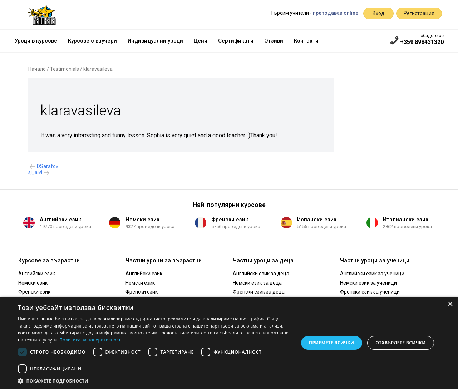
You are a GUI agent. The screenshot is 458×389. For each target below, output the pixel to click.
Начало (37, 69)
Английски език (60, 219)
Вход (378, 13)
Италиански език (405, 219)
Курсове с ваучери (92, 41)
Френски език (229, 219)
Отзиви (273, 41)
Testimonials (64, 69)
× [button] (450, 304)
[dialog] (229, 343)
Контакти (306, 41)
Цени (200, 41)
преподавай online (335, 13)
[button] (154, 380)
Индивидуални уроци (155, 41)
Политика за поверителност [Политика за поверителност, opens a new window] (90, 340)
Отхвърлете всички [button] (400, 343)
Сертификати (235, 41)
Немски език (142, 219)
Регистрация (419, 13)
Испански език (316, 219)
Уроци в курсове (36, 41)
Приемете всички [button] (331, 343)
